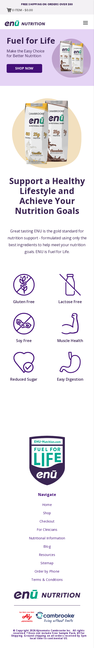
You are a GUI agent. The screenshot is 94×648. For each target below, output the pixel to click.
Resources (47, 554)
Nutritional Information (47, 538)
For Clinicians (47, 529)
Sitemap (46, 563)
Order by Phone (47, 571)
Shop (47, 513)
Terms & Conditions (47, 579)
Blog (47, 546)
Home (47, 504)
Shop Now (24, 68)
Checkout (47, 521)
